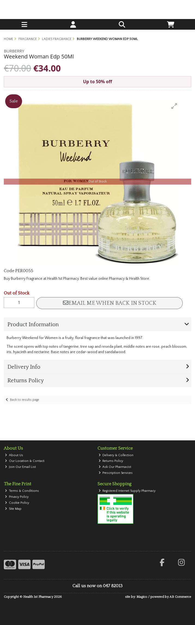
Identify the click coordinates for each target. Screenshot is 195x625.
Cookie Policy (17, 503)
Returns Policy (111, 461)
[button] (174, 106)
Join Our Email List (20, 467)
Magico (141, 597)
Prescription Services (116, 473)
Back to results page (24, 400)
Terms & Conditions (22, 491)
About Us (14, 455)
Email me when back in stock (109, 303)
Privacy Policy (17, 497)
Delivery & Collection (116, 455)
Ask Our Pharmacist (115, 467)
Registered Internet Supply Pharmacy (127, 491)
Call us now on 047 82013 (97, 585)
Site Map (13, 509)
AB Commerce (180, 597)
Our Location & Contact (24, 461)
